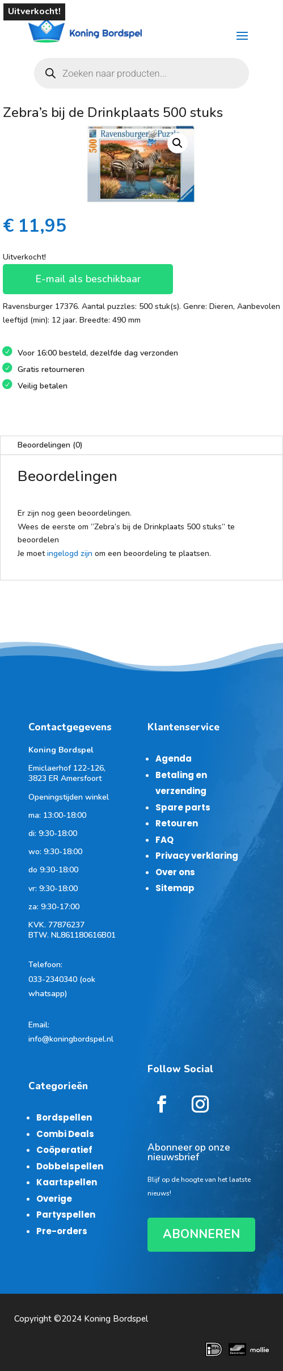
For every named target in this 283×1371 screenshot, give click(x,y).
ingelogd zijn (69, 553)
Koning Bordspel (116, 1318)
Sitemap (175, 888)
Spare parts (182, 807)
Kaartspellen (66, 1182)
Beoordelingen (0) (50, 445)
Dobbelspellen (69, 1166)
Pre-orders (61, 1231)
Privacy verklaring (196, 856)
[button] (177, 143)
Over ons (175, 872)
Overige (54, 1199)
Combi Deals (65, 1134)
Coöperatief (64, 1150)
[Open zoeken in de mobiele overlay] (141, 73)
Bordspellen (64, 1117)
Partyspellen (65, 1214)
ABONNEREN (201, 1234)
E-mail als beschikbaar (88, 279)
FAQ (164, 840)
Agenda (173, 758)
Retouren (176, 823)
